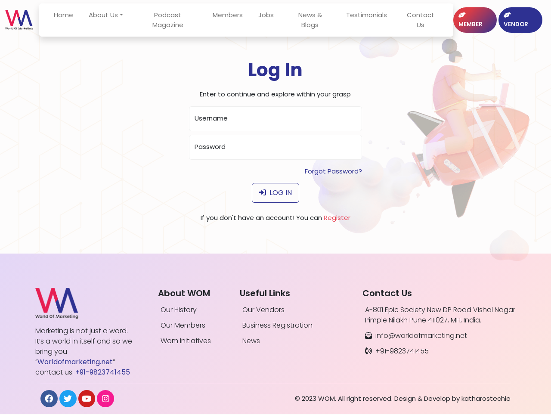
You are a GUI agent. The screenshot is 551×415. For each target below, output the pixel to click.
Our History (179, 310)
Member (467, 22)
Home (79, 16)
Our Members (183, 325)
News (251, 341)
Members (235, 16)
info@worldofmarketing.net (416, 336)
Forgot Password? (333, 171)
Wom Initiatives (186, 341)
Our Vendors (263, 310)
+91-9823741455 (397, 351)
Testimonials (367, 16)
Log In (275, 193)
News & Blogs (313, 21)
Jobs (273, 16)
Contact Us (418, 21)
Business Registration (277, 325)
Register (337, 217)
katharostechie (486, 398)
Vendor (515, 22)
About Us (118, 16)
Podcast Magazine (179, 21)
